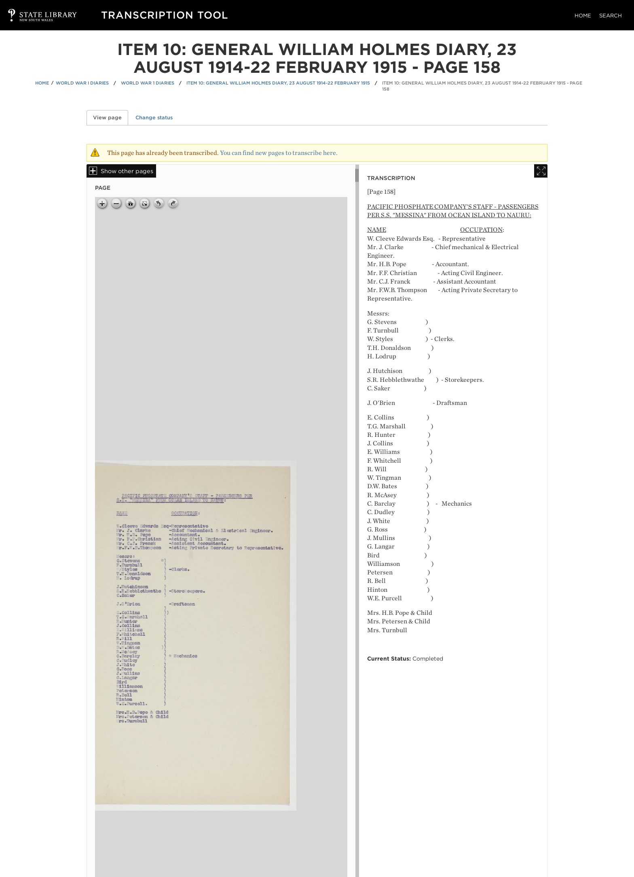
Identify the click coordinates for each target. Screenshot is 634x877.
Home (583, 16)
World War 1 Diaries (147, 83)
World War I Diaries (82, 83)
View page (110, 117)
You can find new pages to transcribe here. (279, 153)
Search (610, 16)
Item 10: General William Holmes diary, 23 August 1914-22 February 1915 (278, 83)
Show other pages (127, 170)
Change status (154, 117)
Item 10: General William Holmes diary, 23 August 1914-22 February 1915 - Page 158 (482, 86)
